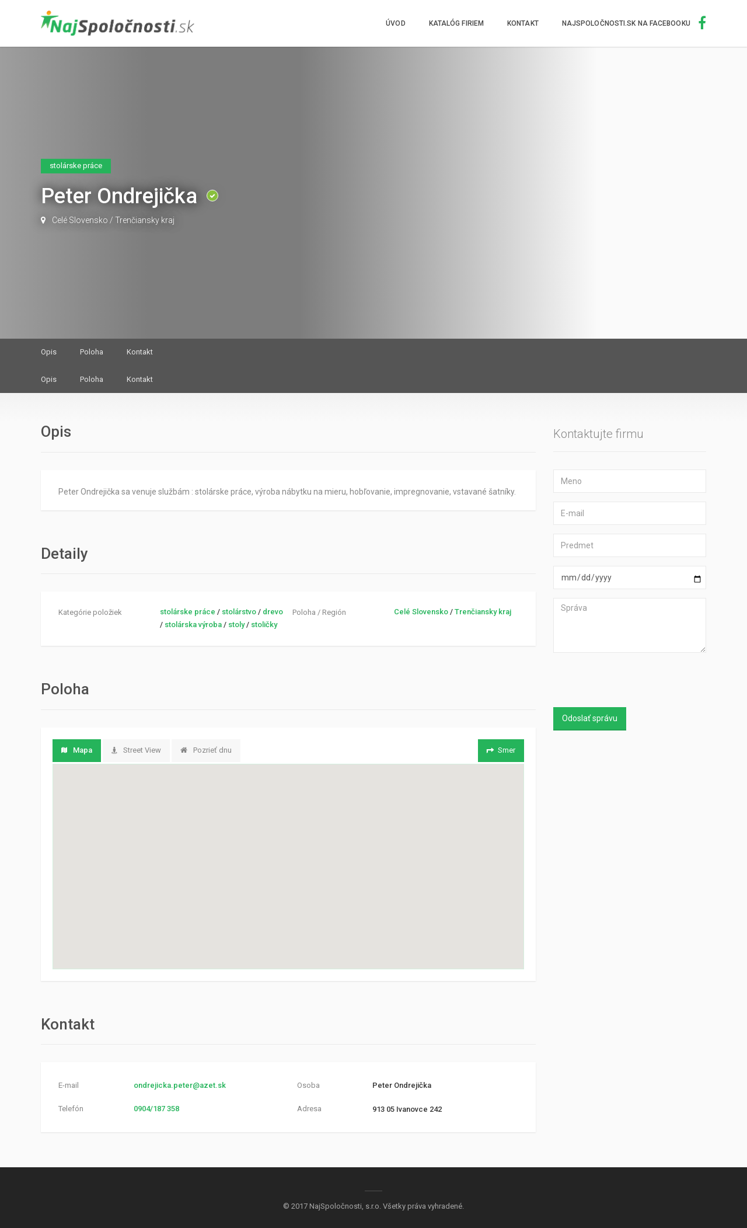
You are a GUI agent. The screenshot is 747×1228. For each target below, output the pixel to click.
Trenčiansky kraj (144, 220)
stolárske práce (187, 611)
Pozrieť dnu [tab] (206, 750)
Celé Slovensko (80, 220)
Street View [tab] (136, 750)
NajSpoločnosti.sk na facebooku (634, 23)
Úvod (395, 23)
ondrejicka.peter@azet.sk (180, 1085)
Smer (499, 750)
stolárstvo (239, 611)
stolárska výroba (193, 624)
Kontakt (523, 23)
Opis (49, 351)
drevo (273, 611)
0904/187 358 (156, 1108)
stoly (236, 624)
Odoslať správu (589, 718)
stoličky (264, 624)
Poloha (91, 351)
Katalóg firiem (456, 23)
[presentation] (630, 681)
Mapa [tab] (76, 750)
